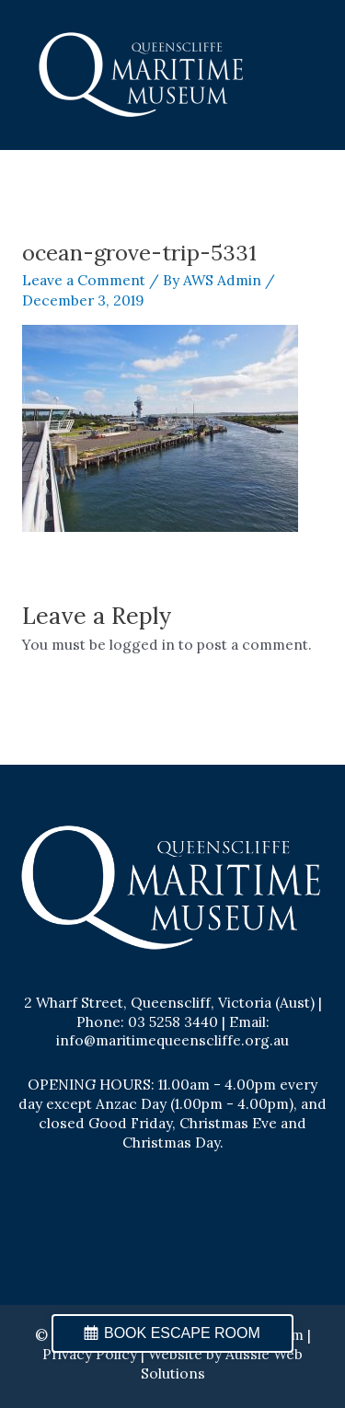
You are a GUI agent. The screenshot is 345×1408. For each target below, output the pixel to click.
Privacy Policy (89, 1354)
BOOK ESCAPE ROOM (182, 1333)
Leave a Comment (83, 280)
